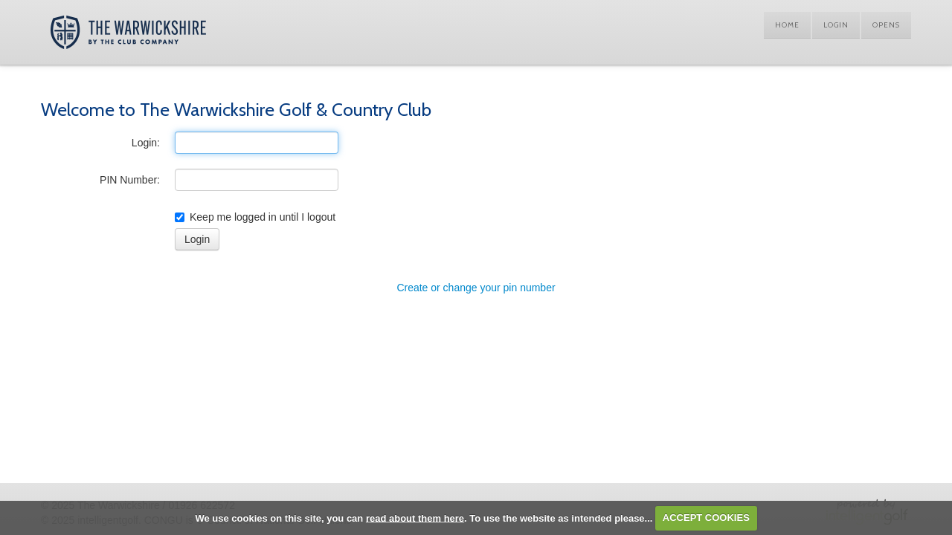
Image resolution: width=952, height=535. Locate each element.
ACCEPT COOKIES (706, 517)
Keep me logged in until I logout (255, 217)
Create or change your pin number (475, 288)
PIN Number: (130, 180)
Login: (146, 143)
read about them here (415, 517)
